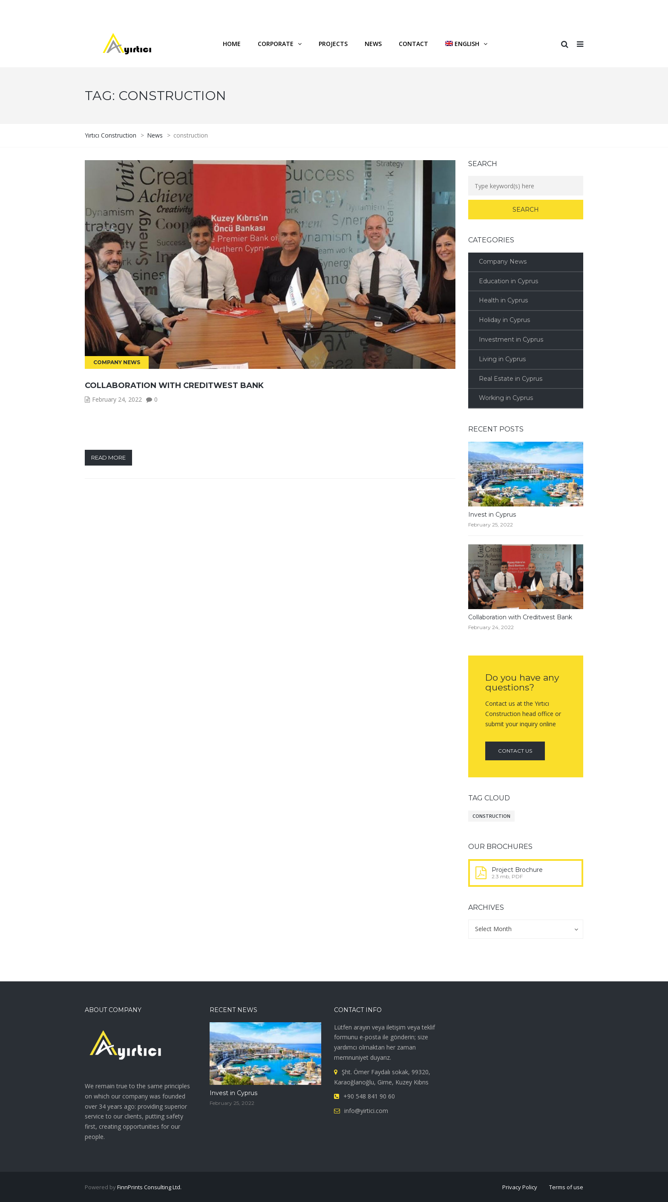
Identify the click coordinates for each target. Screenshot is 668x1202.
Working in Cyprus (506, 398)
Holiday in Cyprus (504, 320)
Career (480, 10)
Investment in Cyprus (511, 339)
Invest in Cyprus (492, 514)
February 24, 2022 (117, 399)
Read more (108, 457)
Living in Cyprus (502, 359)
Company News (116, 362)
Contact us (515, 751)
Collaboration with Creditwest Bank (174, 385)
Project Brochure (517, 870)
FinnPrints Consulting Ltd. (149, 1187)
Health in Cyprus (503, 300)
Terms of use (566, 1187)
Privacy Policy (519, 1187)
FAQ (508, 10)
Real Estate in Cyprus (510, 378)
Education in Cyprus (508, 281)
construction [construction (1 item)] (491, 816)
